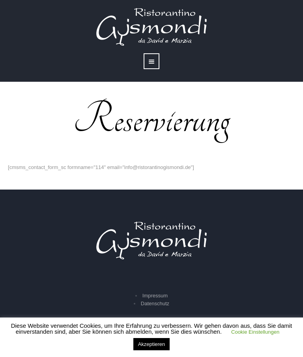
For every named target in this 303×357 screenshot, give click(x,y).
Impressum (155, 296)
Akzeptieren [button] (151, 344)
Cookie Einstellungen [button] (255, 332)
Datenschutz (155, 303)
